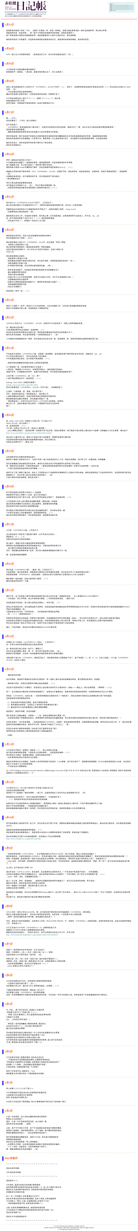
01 (113, 5)
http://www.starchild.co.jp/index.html (23, 385)
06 (122, 5)
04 (118, 5)
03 (116, 5)
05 (120, 5)
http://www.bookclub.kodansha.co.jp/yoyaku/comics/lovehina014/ (32, 935)
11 (130, 5)
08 (125, 5)
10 (129, 5)
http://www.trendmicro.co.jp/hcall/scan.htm (23, 839)
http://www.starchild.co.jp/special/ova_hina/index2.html (28, 433)
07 (123, 5)
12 (113, 4)
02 (115, 5)
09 (127, 5)
